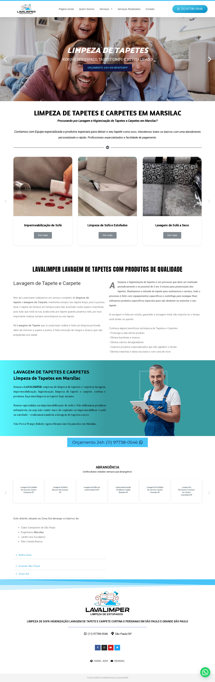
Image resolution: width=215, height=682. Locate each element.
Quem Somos (86, 9)
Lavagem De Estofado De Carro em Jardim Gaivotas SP (155, 489)
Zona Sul (23, 573)
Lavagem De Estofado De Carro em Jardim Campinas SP (28, 489)
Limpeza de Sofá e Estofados (107, 225)
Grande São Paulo (29, 566)
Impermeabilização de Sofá (43, 225)
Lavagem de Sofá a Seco (172, 225)
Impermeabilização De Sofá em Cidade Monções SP (123, 489)
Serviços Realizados (129, 9)
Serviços (106, 9)
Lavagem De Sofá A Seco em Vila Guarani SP (60, 489)
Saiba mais (25, 554)
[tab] (59, 555)
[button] (190, 9)
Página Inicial (66, 9)
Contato (150, 9)
